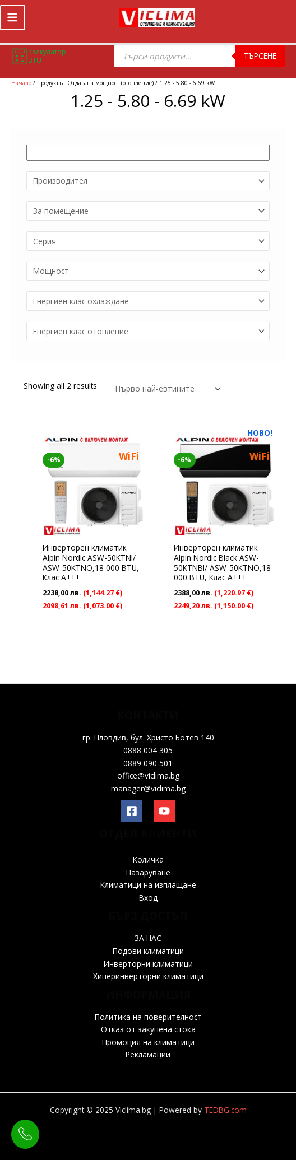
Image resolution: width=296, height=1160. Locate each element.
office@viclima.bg (148, 775)
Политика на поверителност (148, 1017)
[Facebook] (131, 811)
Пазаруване (148, 872)
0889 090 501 (148, 763)
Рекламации (148, 1054)
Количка (148, 859)
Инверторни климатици (148, 963)
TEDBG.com (225, 1110)
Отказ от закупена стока (148, 1029)
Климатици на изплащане (148, 884)
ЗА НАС (148, 938)
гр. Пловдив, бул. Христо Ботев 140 (148, 737)
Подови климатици (148, 950)
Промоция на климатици (148, 1042)
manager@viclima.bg (148, 788)
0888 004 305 (148, 750)
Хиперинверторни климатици (148, 976)
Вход (148, 897)
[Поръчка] (166, 382)
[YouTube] (164, 811)
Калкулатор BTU (38, 56)
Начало (21, 83)
